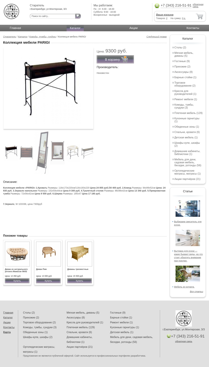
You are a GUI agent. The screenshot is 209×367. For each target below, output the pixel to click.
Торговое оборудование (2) (184, 84)
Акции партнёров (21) (187, 179)
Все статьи (196, 291)
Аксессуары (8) (183, 72)
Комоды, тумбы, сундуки (42, 36)
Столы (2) (180, 47)
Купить (17, 280)
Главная (15, 28)
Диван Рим (41, 269)
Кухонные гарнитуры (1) (124, 327)
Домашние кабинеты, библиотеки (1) (187, 152)
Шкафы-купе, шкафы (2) (37, 337)
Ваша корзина (164, 14)
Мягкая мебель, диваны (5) (183, 54)
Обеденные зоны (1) (186, 126)
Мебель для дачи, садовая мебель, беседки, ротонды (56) (187, 162)
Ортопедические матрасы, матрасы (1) (187, 172)
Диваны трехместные (77, 269)
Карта (7, 332)
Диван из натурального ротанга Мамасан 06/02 (16, 270)
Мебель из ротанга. (184, 287)
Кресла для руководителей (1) (185, 92)
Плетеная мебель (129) (188, 113)
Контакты (192, 28)
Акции (133, 28)
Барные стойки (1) (185, 77)
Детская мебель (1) (186, 137)
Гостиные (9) (182, 61)
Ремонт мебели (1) (185, 99)
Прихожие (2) (182, 66)
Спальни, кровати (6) (187, 132)
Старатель (9, 36)
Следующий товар (156, 36)
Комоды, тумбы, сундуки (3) (184, 106)
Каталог (75, 28)
